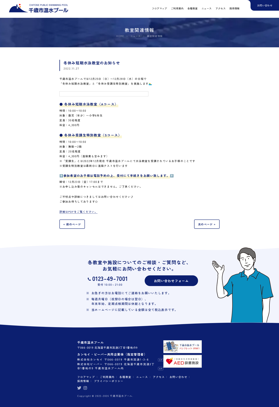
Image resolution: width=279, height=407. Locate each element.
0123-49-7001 (110, 278)
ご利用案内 (107, 377)
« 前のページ (72, 224)
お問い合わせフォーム (171, 280)
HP (160, 360)
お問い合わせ (179, 377)
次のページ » (207, 224)
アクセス (159, 377)
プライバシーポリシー (109, 381)
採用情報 (83, 381)
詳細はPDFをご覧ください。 (78, 212)
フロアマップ (86, 377)
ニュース (142, 377)
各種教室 (126, 377)
